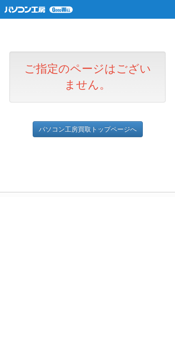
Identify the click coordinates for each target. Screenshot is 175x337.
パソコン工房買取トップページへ (88, 129)
